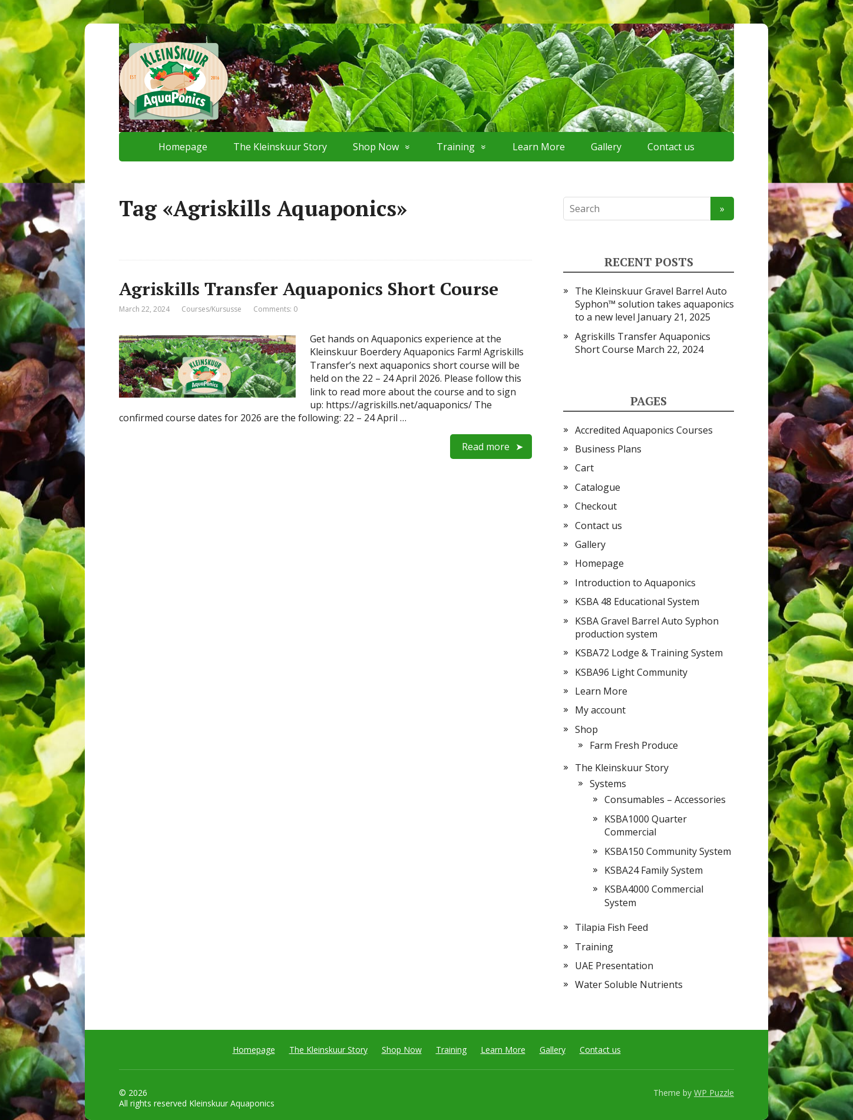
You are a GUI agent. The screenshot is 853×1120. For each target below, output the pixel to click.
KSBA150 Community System (667, 851)
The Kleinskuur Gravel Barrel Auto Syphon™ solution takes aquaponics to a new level (654, 304)
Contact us (671, 146)
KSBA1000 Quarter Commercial (645, 825)
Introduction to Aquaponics (635, 582)
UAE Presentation (614, 965)
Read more (486, 446)
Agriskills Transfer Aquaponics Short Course (308, 288)
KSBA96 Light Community (631, 672)
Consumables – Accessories (665, 799)
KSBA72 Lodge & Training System (649, 652)
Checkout (596, 506)
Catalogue (597, 487)
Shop (586, 729)
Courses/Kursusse (211, 309)
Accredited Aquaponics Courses (644, 430)
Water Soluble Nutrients (629, 984)
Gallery (606, 146)
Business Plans (608, 448)
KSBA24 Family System (653, 870)
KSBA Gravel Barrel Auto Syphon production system (647, 627)
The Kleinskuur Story (280, 146)
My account (600, 709)
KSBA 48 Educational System (637, 601)
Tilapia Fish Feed (611, 927)
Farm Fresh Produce (634, 745)
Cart (584, 467)
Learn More (539, 146)
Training (456, 146)
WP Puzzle (714, 1092)
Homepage (182, 146)
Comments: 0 (275, 309)
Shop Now (376, 146)
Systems (608, 783)
